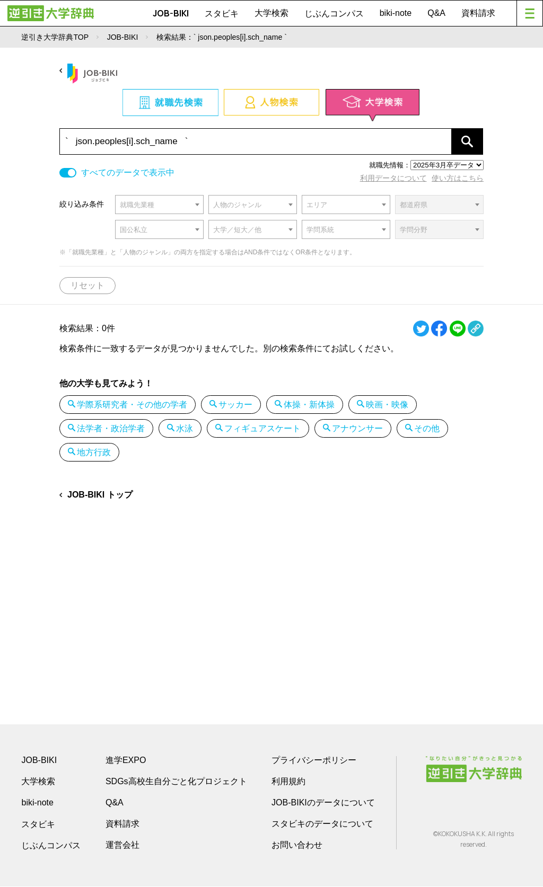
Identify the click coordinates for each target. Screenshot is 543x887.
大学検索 (271, 12)
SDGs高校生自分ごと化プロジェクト (176, 781)
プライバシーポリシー (314, 760)
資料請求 (478, 12)
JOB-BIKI (171, 13)
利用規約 (288, 781)
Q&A (436, 12)
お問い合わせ (297, 845)
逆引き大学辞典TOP (55, 37)
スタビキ (222, 13)
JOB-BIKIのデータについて (323, 803)
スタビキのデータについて (322, 824)
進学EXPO (126, 760)
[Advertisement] (271, 598)
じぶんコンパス (334, 13)
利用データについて (393, 178)
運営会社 (122, 845)
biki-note (395, 12)
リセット (87, 285)
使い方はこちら (458, 178)
